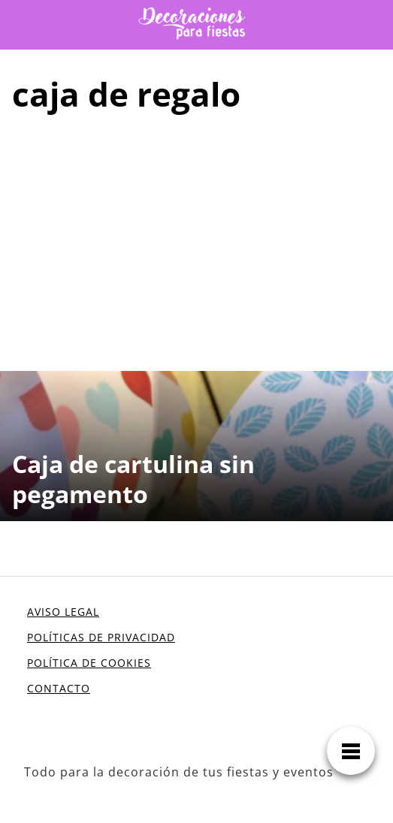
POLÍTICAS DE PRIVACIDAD (101, 637)
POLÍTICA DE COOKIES (89, 663)
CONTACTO (58, 688)
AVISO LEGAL (63, 611)
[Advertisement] (196, 239)
